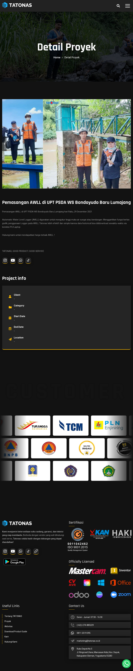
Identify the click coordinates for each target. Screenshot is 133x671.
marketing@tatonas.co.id (88, 641)
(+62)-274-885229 (85, 625)
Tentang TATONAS (13, 616)
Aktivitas (9, 626)
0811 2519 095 (83, 633)
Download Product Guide (16, 631)
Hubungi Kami (11, 642)
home (56, 57)
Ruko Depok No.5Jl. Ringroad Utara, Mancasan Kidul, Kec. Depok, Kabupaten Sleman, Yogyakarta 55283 (98, 652)
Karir (7, 636)
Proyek (8, 621)
